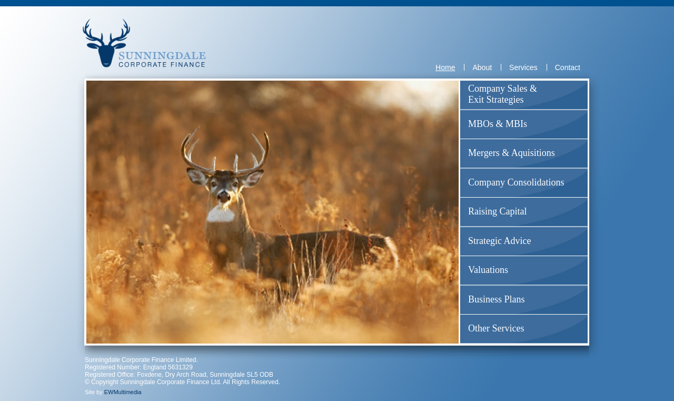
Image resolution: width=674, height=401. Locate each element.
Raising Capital (497, 211)
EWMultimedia (123, 392)
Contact (567, 67)
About (482, 67)
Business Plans (496, 299)
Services (523, 67)
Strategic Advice (499, 241)
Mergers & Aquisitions (511, 153)
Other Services (496, 328)
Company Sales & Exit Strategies (502, 94)
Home (445, 67)
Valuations (488, 270)
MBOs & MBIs (497, 124)
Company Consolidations (516, 182)
